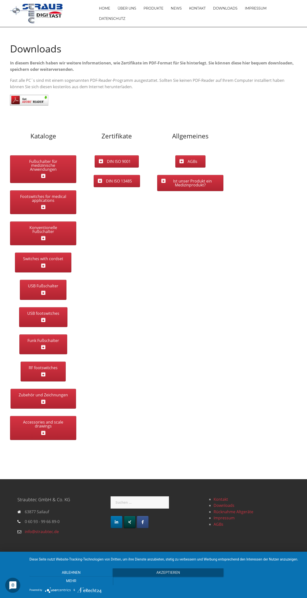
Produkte (153, 8)
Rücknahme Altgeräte (233, 511)
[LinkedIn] (116, 522)
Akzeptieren (166, 581)
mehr (261, 581)
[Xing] (130, 522)
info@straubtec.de (42, 531)
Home (104, 8)
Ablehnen (70, 581)
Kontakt (197, 8)
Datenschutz (112, 18)
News (176, 8)
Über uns (126, 8)
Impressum (256, 8)
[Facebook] (143, 522)
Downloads (225, 8)
